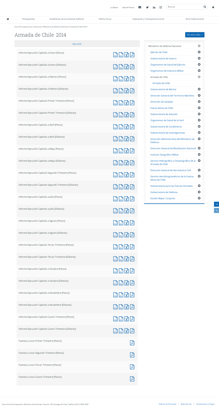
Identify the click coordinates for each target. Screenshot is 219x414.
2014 (85, 27)
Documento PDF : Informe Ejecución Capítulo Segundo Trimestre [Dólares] (133, 186)
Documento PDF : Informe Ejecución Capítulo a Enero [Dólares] (133, 66)
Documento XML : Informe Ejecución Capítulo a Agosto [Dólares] (116, 234)
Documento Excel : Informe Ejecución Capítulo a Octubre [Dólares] (127, 282)
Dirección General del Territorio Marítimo (172, 95)
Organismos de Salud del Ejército (167, 64)
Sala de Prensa (128, 7)
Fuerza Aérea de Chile (161, 108)
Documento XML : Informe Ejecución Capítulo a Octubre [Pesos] (116, 270)
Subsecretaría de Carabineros (166, 126)
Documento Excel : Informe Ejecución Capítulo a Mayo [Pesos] (127, 150)
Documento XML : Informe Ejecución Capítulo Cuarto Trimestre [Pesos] (116, 318)
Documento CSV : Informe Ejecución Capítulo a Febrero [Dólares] (121, 90)
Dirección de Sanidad (161, 101)
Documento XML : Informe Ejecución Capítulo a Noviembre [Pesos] (116, 294)
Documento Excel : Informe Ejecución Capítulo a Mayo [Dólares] (127, 162)
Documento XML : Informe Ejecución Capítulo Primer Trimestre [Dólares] (116, 114)
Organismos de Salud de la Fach (167, 120)
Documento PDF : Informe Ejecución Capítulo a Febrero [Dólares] (133, 90)
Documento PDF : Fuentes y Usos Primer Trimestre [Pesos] (133, 342)
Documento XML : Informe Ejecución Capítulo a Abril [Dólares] (116, 138)
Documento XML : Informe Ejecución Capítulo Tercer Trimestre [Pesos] (116, 246)
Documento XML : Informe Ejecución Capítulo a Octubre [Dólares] (116, 282)
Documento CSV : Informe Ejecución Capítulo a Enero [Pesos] (121, 54)
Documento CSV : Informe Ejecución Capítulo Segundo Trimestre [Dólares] (121, 186)
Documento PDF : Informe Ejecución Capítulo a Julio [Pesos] (133, 198)
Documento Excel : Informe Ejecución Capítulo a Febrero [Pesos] (127, 78)
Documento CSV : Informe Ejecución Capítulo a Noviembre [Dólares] (121, 306)
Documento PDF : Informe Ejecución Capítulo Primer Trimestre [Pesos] (133, 102)
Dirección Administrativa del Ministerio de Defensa (172, 140)
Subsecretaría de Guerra (163, 58)
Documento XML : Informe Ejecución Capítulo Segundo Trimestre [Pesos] (116, 174)
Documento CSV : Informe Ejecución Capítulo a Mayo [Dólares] (121, 162)
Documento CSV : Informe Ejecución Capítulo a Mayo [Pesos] (121, 150)
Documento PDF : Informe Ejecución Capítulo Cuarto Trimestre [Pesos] (133, 318)
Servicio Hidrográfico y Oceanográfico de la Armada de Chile (173, 162)
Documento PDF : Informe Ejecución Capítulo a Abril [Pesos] (133, 126)
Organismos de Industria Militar (167, 70)
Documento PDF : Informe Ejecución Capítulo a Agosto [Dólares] (133, 234)
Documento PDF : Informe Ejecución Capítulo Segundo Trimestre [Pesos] (133, 174)
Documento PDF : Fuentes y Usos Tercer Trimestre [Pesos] (133, 366)
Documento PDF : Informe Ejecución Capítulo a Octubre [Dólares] (133, 282)
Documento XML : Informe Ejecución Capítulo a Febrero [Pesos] (116, 78)
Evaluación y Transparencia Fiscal (148, 19)
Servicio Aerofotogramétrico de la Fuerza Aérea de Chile (171, 178)
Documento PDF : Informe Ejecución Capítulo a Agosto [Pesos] (133, 222)
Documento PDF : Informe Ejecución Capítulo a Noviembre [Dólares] (133, 306)
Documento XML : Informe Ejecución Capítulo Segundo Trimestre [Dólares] (116, 186)
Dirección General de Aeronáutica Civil (170, 170)
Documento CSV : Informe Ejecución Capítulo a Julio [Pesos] (121, 198)
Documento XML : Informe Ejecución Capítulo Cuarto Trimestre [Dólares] (116, 330)
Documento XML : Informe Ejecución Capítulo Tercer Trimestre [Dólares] (116, 258)
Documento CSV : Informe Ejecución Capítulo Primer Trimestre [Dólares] (121, 114)
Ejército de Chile (158, 52)
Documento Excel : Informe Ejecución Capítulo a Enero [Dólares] (127, 66)
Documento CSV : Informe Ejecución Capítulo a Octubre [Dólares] (121, 282)
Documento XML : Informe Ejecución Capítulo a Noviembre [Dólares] (116, 306)
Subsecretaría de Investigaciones (167, 132)
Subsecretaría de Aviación (164, 114)
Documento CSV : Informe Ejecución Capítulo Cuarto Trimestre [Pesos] (121, 318)
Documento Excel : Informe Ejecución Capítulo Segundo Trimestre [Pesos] (127, 174)
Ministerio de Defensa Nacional (56, 27)
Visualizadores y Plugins (205, 404)
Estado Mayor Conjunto (162, 198)
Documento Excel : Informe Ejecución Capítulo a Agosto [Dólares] (127, 234)
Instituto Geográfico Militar (164, 154)
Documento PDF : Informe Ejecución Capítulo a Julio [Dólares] (133, 210)
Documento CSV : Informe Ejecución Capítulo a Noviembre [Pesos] (121, 294)
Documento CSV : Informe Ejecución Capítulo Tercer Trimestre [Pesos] (121, 246)
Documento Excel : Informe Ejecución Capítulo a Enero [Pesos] (127, 54)
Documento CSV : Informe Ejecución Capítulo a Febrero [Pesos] (121, 78)
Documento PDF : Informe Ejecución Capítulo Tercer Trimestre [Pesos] (133, 246)
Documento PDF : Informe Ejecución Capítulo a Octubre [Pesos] (133, 270)
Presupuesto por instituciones (31, 27)
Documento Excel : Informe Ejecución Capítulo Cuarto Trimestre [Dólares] (127, 330)
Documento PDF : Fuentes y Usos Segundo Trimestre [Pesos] (133, 354)
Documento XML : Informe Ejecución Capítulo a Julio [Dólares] (116, 210)
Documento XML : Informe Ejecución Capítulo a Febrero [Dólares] (116, 90)
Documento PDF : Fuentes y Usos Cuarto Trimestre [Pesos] (133, 378)
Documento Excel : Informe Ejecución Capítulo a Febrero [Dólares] (127, 90)
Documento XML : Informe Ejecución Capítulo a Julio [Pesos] (116, 198)
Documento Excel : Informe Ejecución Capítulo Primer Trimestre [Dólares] (127, 114)
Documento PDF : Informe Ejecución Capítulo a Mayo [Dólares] (133, 162)
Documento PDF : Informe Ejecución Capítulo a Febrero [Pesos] (133, 78)
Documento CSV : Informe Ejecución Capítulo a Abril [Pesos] (121, 126)
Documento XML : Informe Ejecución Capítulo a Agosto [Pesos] (116, 222)
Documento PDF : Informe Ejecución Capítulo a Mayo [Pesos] (133, 150)
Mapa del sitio (186, 404)
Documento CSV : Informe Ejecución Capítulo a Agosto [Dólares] (121, 234)
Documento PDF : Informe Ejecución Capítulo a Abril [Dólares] (133, 138)
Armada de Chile (75, 27)
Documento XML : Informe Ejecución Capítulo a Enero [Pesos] (116, 54)
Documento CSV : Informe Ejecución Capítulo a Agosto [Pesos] (121, 222)
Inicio (17, 27)
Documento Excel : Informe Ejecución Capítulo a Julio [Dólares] (127, 210)
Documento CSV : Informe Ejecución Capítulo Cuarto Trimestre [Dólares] (121, 330)
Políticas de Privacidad (167, 404)
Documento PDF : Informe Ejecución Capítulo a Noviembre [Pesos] (133, 294)
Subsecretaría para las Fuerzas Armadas (171, 185)
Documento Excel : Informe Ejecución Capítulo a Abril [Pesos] (127, 126)
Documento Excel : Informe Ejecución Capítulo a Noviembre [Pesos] (127, 294)
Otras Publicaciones (194, 19)
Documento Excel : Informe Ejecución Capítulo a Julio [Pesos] (127, 198)
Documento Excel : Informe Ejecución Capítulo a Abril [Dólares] (127, 138)
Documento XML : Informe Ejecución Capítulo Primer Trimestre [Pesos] (116, 102)
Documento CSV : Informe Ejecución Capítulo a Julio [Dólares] (121, 210)
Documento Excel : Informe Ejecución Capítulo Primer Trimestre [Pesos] (127, 102)
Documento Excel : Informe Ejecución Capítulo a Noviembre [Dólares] (127, 306)
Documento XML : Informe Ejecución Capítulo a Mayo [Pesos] (116, 150)
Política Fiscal (105, 19)
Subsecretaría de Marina (163, 89)
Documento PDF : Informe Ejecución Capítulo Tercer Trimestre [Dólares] (133, 258)
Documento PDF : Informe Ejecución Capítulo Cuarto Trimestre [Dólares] (133, 330)
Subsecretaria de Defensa (164, 192)
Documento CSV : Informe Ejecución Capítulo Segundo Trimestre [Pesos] (121, 174)
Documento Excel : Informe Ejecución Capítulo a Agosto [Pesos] (127, 222)
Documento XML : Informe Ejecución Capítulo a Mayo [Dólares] (116, 162)
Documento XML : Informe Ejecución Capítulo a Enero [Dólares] (116, 66)
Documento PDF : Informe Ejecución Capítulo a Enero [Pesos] (133, 54)
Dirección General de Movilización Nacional (173, 148)
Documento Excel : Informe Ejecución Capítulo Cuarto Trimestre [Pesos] (127, 318)
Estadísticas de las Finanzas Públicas (67, 19)
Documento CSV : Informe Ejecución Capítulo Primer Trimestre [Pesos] (121, 102)
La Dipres (114, 7)
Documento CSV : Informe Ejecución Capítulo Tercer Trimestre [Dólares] (121, 258)
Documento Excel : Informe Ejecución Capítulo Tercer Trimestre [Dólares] (127, 258)
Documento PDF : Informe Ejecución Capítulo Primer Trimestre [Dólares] (133, 114)
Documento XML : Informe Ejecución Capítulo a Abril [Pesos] (116, 126)
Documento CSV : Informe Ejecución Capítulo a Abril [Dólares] (121, 138)
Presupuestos (28, 19)
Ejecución (77, 44)
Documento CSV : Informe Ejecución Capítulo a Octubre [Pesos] (121, 270)
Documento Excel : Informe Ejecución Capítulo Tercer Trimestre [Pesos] (127, 246)
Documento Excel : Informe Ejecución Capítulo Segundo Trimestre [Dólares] (127, 186)
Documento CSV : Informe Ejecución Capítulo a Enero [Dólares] (121, 66)
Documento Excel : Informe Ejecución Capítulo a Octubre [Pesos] (127, 270)
